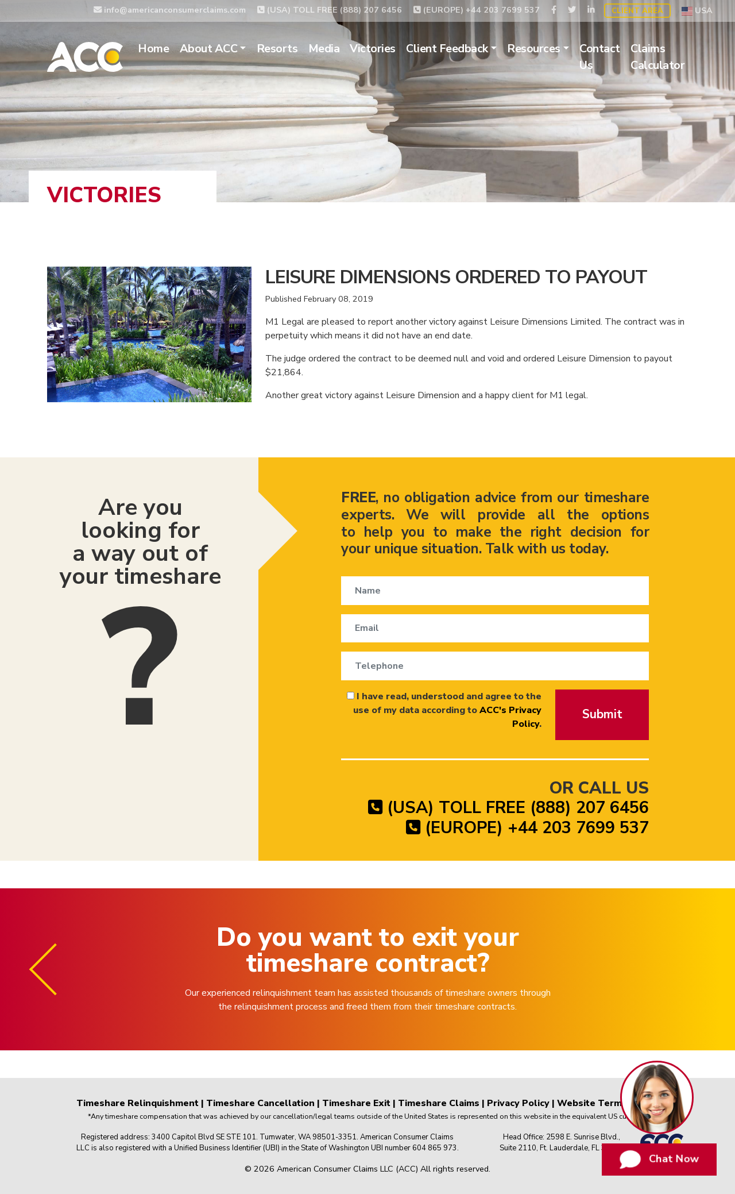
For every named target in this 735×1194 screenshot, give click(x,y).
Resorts (277, 48)
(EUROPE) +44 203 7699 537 (476, 10)
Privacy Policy (518, 1103)
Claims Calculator (657, 57)
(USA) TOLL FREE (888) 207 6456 (329, 10)
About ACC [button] (209, 48)
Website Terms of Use (608, 1103)
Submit (602, 714)
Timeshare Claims (438, 1103)
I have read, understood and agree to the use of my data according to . (444, 710)
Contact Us (599, 57)
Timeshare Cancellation (260, 1103)
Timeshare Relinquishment (137, 1103)
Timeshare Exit (356, 1103)
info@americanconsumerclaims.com (170, 10)
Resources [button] (533, 48)
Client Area (637, 11)
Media (324, 48)
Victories (373, 48)
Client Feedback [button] (447, 48)
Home (153, 48)
